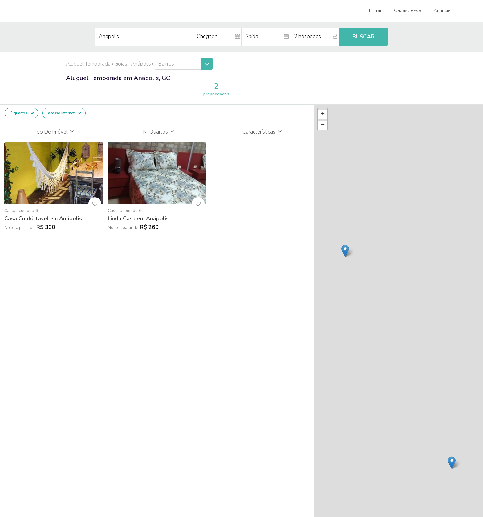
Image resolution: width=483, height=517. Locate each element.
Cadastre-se (407, 10)
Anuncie (442, 10)
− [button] (323, 125)
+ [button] (323, 114)
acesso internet (65, 112)
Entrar (375, 10)
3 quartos (22, 112)
